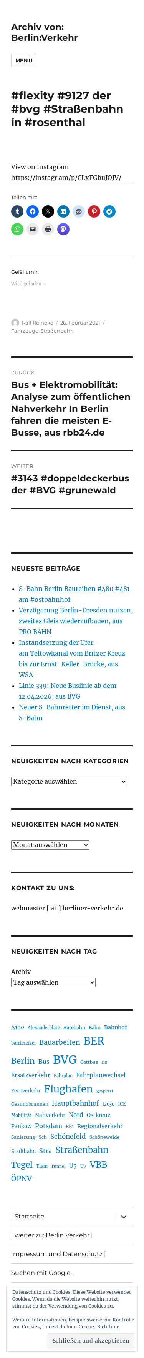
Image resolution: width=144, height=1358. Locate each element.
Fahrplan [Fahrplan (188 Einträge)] (63, 1075)
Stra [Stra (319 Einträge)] (45, 1151)
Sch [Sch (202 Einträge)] (43, 1137)
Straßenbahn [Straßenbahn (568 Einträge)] (82, 1150)
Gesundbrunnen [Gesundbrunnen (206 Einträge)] (29, 1104)
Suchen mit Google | (42, 1272)
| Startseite (28, 1216)
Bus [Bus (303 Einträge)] (44, 1061)
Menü (23, 60)
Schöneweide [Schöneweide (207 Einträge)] (104, 1137)
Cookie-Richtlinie (99, 1327)
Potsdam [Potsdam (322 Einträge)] (48, 1126)
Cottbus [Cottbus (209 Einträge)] (89, 1062)
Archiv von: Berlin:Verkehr (44, 32)
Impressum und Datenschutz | (58, 1254)
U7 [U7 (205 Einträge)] (83, 1166)
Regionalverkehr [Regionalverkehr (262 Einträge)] (100, 1126)
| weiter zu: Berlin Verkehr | (52, 1235)
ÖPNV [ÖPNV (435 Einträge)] (21, 1178)
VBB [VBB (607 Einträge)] (98, 1164)
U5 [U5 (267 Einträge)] (73, 1165)
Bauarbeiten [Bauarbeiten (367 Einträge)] (59, 1042)
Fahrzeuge (24, 331)
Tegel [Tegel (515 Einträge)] (22, 1165)
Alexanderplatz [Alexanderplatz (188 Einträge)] (44, 1027)
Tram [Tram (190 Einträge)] (42, 1166)
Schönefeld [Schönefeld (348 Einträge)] (68, 1136)
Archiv (21, 971)
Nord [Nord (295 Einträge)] (76, 1114)
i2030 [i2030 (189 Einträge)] (108, 1104)
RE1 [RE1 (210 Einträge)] (70, 1126)
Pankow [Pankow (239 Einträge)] (21, 1126)
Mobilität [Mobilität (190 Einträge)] (21, 1115)
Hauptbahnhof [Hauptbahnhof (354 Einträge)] (75, 1103)
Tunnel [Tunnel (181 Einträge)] (58, 1166)
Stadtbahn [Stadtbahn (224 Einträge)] (23, 1151)
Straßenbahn (57, 331)
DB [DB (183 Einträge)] (104, 1062)
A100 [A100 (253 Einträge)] (17, 1027)
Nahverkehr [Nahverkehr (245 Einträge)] (50, 1115)
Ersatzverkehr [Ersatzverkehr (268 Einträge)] (30, 1075)
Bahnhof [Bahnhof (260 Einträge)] (115, 1027)
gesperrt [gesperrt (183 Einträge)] (104, 1090)
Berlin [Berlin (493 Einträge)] (23, 1061)
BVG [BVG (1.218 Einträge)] (65, 1060)
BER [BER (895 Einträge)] (94, 1041)
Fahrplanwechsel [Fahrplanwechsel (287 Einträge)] (101, 1075)
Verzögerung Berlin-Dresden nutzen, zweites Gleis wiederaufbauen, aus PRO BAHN (76, 621)
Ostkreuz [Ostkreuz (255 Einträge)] (99, 1115)
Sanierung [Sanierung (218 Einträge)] (23, 1137)
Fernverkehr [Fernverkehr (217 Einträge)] (26, 1090)
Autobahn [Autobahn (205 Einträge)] (74, 1027)
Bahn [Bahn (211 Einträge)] (95, 1027)
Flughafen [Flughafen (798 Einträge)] (68, 1089)
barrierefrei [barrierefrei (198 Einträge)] (23, 1043)
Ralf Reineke (37, 323)
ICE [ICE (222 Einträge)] (122, 1104)
